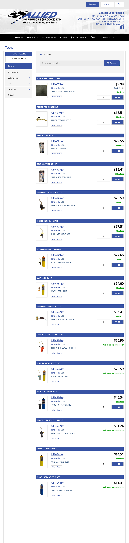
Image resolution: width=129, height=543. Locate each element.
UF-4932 (56, 312)
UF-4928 (56, 226)
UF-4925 (56, 198)
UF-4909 (56, 84)
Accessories (19, 72)
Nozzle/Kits (19, 89)
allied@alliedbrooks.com (113, 24)
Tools (63, 37)
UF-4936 (56, 397)
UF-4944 (56, 482)
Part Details (57, 97)
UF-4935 (56, 369)
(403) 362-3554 (93, 19)
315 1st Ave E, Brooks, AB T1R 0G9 (109, 16)
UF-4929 (56, 255)
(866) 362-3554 (117, 19)
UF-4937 (56, 426)
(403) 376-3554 (117, 21)
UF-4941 (56, 454)
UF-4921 (56, 141)
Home (19, 37)
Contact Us (108, 37)
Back (11, 95)
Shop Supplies (49, 37)
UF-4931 (56, 283)
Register (107, 4)
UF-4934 (56, 340)
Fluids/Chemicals (79, 37)
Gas (19, 83)
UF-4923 (56, 169)
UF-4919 (56, 112)
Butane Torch (19, 78)
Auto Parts (32, 37)
